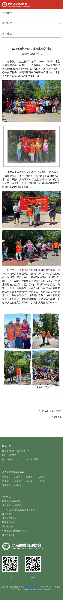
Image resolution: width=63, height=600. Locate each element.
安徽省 (41, 477)
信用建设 (31, 13)
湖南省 (17, 481)
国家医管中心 (8, 522)
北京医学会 (7, 514)
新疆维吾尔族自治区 (11, 485)
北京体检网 (7, 526)
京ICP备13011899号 (33, 587)
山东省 (41, 481)
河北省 (29, 477)
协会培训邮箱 (32, 459)
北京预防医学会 (9, 518)
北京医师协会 (8, 535)
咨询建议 (31, 33)
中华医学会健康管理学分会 (14, 531)
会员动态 (31, 23)
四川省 (5, 481)
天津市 (5, 477)
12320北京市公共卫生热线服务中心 (18, 510)
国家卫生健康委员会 (11, 501)
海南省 (29, 481)
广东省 (17, 477)
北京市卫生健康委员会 (12, 505)
